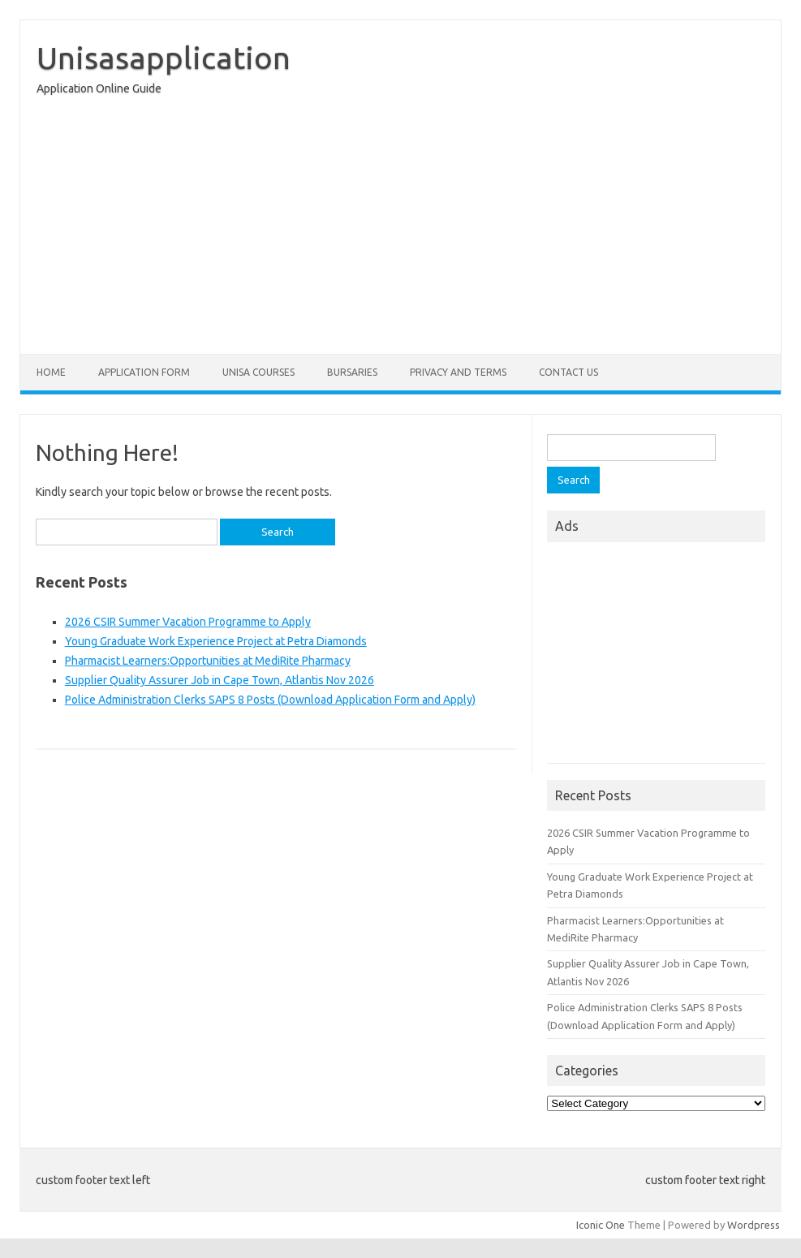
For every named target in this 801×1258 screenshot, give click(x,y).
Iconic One (600, 1224)
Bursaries (352, 372)
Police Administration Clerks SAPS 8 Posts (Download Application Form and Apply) (270, 699)
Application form (144, 372)
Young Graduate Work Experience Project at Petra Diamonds (216, 641)
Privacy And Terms (458, 372)
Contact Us (568, 372)
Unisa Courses (258, 372)
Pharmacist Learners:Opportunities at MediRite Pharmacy (208, 660)
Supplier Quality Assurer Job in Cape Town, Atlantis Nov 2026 (219, 680)
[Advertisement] (400, 229)
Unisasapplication (164, 58)
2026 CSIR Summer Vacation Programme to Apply (188, 621)
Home (51, 372)
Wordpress (753, 1224)
